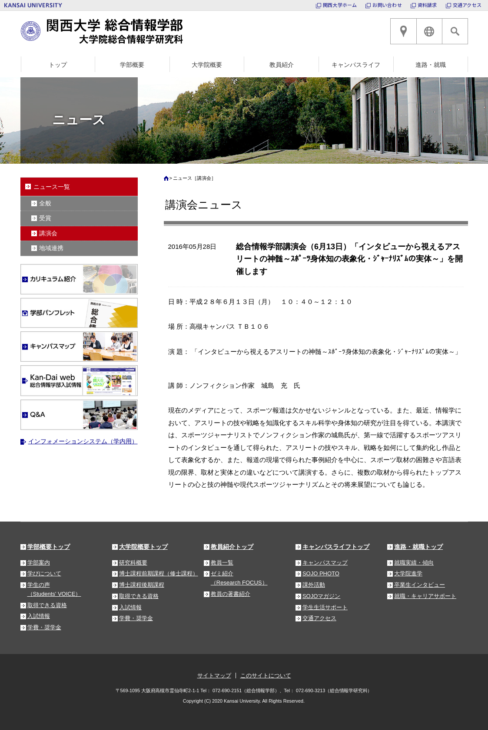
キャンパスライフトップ (335, 546)
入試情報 (38, 616)
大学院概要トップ (143, 546)
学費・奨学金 (44, 627)
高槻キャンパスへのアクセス (403, 31)
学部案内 (38, 562)
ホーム (167, 180)
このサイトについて (265, 675)
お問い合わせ (387, 4)
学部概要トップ (48, 546)
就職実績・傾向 (414, 562)
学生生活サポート (325, 607)
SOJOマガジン (321, 596)
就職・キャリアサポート (425, 596)
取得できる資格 (47, 605)
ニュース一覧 (51, 186)
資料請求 (427, 4)
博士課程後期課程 (141, 584)
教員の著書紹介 (230, 594)
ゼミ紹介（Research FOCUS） (239, 578)
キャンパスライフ (356, 64)
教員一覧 (222, 562)
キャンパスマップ (325, 562)
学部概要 (132, 64)
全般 (45, 203)
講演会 (48, 233)
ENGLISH (429, 31)
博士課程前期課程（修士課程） (158, 573)
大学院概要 (207, 64)
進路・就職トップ (418, 546)
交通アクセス (467, 4)
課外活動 (313, 584)
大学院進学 (408, 573)
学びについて (44, 573)
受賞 (45, 218)
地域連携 (51, 247)
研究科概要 (133, 562)
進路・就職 (430, 64)
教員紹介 (281, 64)
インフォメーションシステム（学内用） (83, 441)
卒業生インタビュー (419, 584)
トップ (58, 64)
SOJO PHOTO (320, 573)
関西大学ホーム (340, 4)
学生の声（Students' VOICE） (54, 589)
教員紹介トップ (232, 546)
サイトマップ (214, 675)
